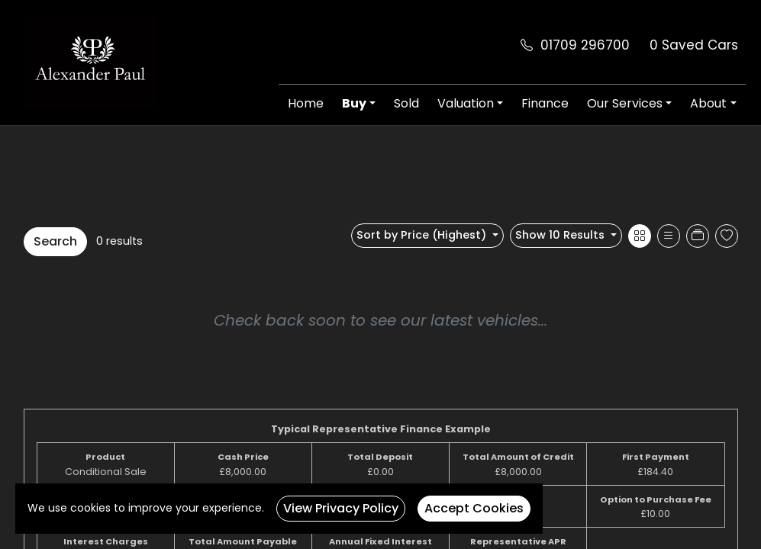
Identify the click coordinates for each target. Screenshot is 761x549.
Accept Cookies (474, 508)
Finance (545, 103)
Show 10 (561, 234)
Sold (406, 103)
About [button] (708, 103)
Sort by (422, 234)
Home (306, 103)
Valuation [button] (465, 103)
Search (55, 241)
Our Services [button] (625, 103)
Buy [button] (354, 103)
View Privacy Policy (340, 508)
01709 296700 (585, 45)
